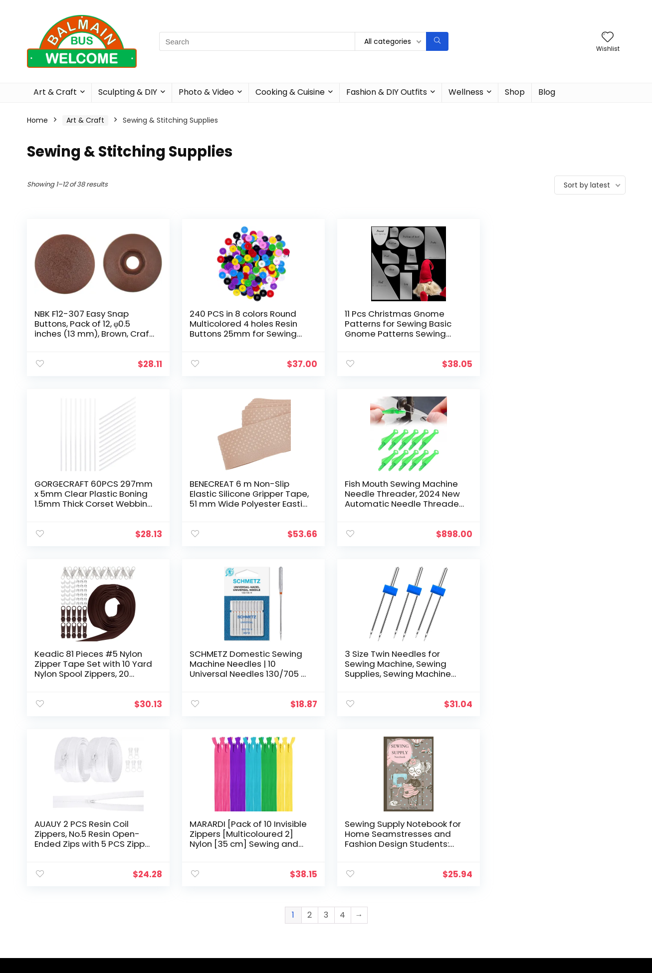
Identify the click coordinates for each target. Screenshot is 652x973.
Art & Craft (55, 92)
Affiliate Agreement (364, 868)
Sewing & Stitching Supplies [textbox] (528, 857)
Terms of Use (353, 924)
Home (37, 120)
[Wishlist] (608, 37)
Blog (546, 92)
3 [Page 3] (326, 745)
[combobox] (531, 857)
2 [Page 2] (309, 745)
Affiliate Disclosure (362, 882)
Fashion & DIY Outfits (386, 92)
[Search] (437, 41)
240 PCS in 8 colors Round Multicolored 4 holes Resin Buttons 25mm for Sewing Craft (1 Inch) (241, 329)
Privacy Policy (353, 910)
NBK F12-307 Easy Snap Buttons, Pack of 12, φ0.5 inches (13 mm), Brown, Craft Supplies (82, 329)
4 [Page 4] (342, 745)
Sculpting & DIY (127, 92)
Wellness (465, 92)
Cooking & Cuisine (290, 92)
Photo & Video (206, 92)
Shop (515, 92)
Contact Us (349, 896)
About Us (345, 854)
